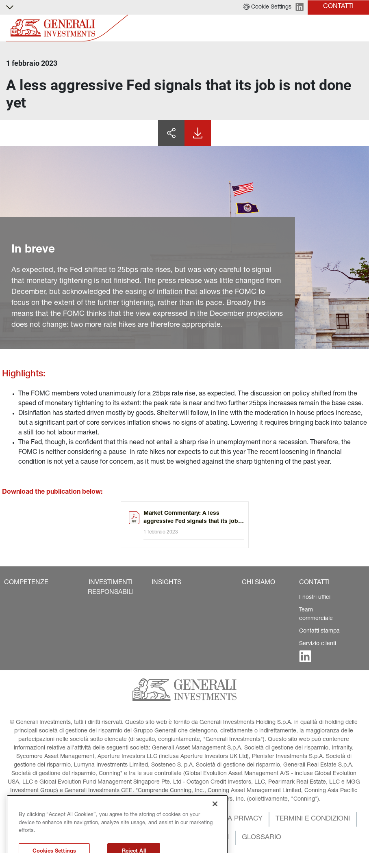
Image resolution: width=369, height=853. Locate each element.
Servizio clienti (317, 644)
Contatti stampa (319, 631)
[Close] (215, 818)
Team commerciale (316, 614)
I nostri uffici (314, 597)
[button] (267, 7)
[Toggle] (358, 28)
